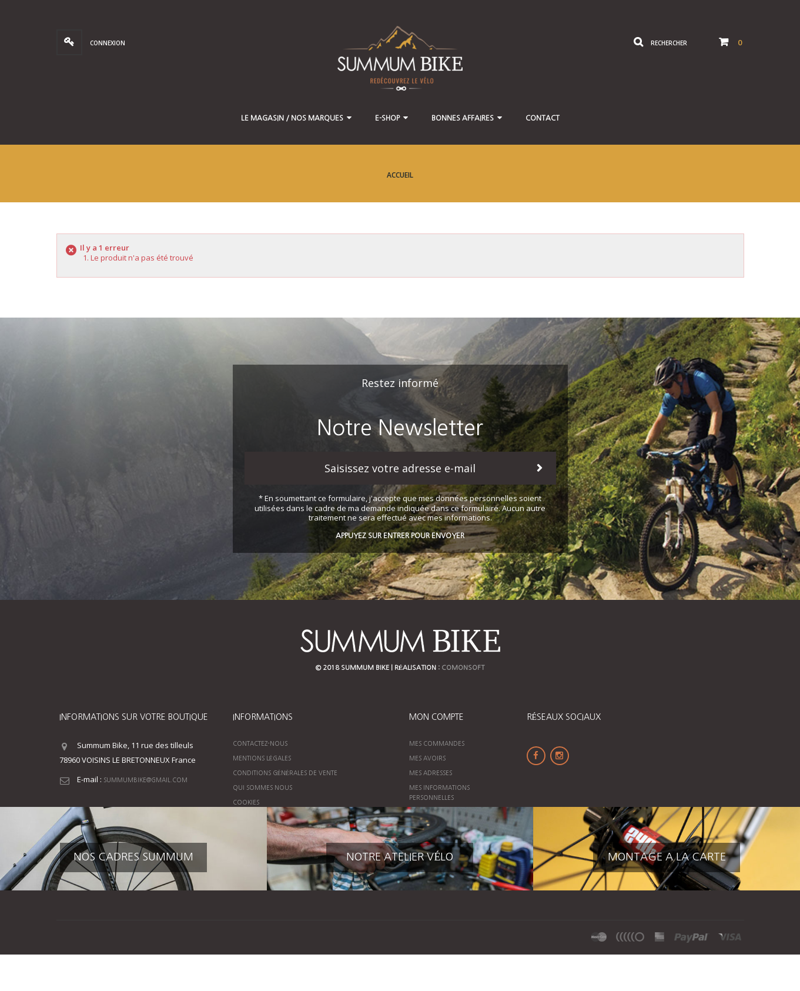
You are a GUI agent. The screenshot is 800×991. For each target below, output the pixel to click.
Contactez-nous (260, 743)
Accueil (400, 175)
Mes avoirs (427, 758)
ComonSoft (462, 668)
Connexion (106, 43)
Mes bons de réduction (448, 812)
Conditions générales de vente (285, 773)
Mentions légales (262, 758)
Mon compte (436, 717)
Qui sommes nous (262, 787)
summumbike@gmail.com (145, 780)
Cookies (246, 802)
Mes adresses (430, 773)
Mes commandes (436, 743)
